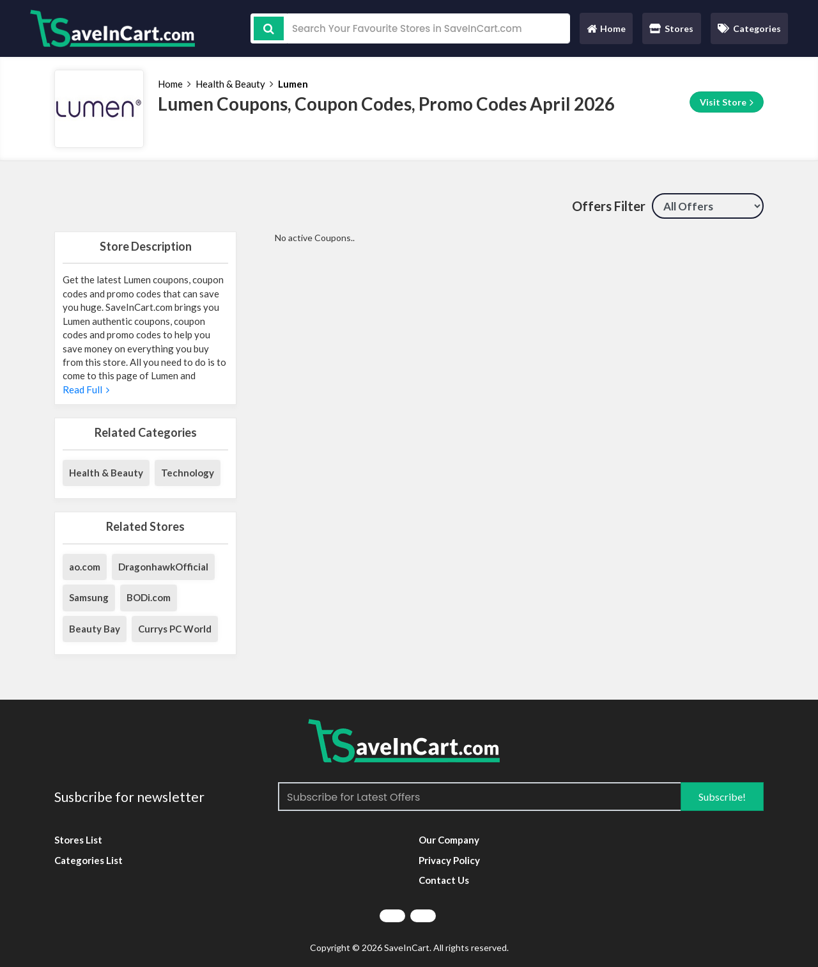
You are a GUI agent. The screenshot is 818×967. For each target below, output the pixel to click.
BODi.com (149, 597)
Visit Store (726, 102)
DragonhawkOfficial (163, 566)
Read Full (86, 389)
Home (606, 31)
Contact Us (444, 880)
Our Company (449, 839)
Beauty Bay (94, 628)
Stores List (78, 839)
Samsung (89, 597)
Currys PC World (175, 628)
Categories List (88, 860)
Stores (671, 28)
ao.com (84, 566)
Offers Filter (608, 206)
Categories (749, 28)
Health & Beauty (230, 84)
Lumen (293, 84)
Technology (187, 472)
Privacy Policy (449, 860)
